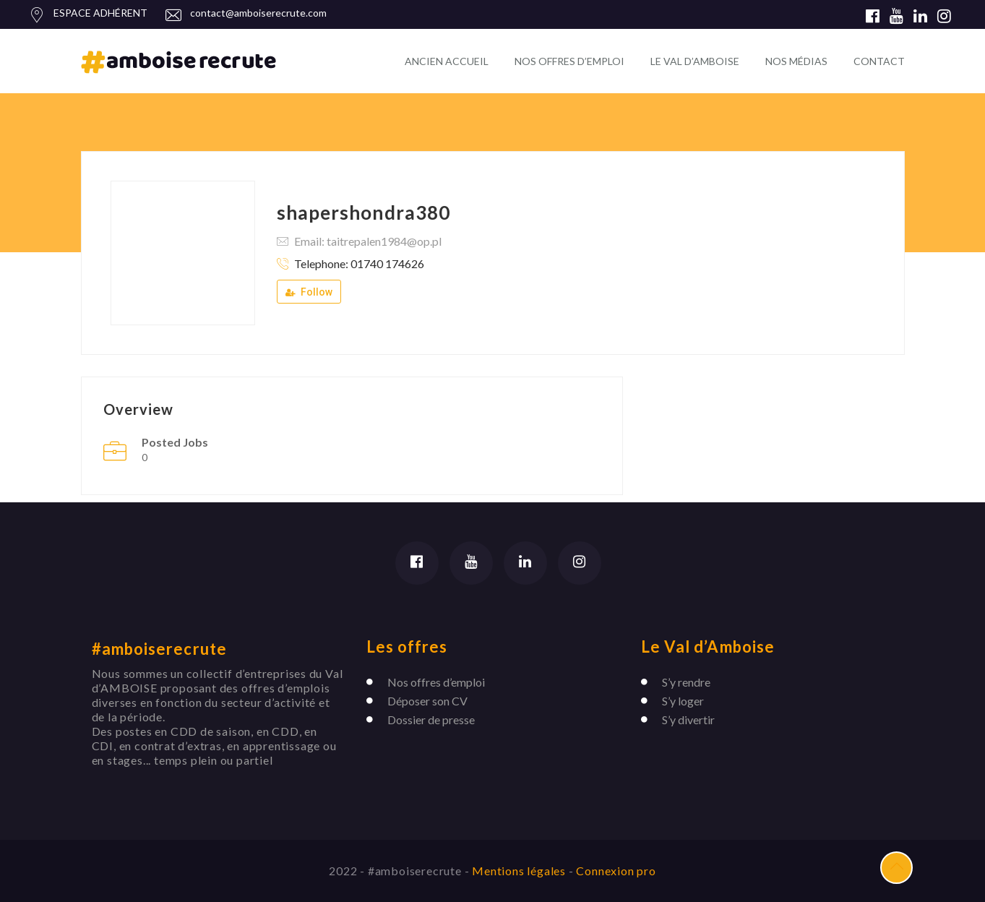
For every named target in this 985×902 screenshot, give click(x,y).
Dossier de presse (431, 719)
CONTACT (879, 61)
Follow (308, 292)
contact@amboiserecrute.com (258, 13)
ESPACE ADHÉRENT (100, 13)
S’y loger (683, 701)
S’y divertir (688, 719)
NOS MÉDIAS (796, 61)
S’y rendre (686, 682)
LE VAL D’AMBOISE (694, 61)
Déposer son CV (427, 701)
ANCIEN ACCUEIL (447, 61)
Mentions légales (520, 870)
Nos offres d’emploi (436, 682)
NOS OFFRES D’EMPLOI (569, 61)
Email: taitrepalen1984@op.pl (368, 241)
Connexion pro (615, 870)
